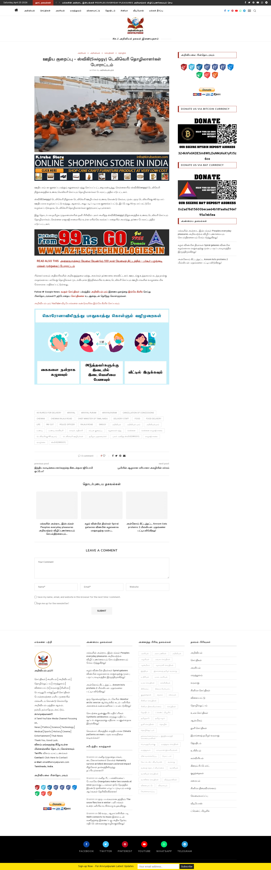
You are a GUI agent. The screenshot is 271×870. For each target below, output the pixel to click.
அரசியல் (60, 10)
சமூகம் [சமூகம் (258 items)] (160, 695)
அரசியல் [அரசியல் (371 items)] (145, 653)
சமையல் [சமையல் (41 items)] (172, 695)
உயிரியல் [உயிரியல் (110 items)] (145, 677)
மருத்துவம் (75, 10)
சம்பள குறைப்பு (95, 430)
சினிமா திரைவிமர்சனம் (203, 788)
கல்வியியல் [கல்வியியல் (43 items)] (165, 683)
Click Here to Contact (56, 757)
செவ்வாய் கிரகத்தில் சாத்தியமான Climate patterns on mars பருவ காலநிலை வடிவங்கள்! (108, 735)
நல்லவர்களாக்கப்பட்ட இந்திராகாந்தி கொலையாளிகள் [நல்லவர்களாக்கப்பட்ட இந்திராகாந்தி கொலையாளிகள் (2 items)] (157, 737)
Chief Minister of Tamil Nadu (93, 419)
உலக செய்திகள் (199, 713)
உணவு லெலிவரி (56, 430)
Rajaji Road (87, 424)
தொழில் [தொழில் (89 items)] (163, 724)
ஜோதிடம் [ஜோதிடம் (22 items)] (145, 713)
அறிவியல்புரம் (107, 70)
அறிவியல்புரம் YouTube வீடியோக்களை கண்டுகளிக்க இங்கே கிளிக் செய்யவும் (77, 303)
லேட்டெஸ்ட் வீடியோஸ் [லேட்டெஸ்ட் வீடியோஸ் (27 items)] (151, 762)
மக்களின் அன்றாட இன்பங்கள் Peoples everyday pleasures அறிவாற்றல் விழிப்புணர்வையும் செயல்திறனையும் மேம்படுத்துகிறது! (133, 2)
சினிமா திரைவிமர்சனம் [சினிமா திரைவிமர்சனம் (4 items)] (151, 706)
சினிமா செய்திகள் (200, 690)
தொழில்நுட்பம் (199, 705)
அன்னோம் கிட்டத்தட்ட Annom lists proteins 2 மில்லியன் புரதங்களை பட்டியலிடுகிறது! (147, 527)
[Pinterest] (253, 3)
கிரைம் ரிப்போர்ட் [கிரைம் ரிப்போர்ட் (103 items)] (163, 689)
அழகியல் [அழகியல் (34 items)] (145, 659)
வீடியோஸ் (138, 10)
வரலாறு (195, 683)
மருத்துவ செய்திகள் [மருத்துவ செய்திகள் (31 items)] (170, 744)
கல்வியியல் (197, 758)
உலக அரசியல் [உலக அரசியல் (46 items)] (161, 677)
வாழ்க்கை (41, 442)
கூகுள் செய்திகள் (70, 292)
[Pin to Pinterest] (120, 456)
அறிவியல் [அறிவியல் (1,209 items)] (176, 653)
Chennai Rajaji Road (61, 419)
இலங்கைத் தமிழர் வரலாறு (205, 735)
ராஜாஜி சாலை (151, 436)
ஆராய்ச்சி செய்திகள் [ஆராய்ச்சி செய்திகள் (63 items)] (165, 665)
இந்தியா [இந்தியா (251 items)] (144, 671)
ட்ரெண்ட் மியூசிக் (200, 811)
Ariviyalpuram (109, 413)
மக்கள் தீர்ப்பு (156, 10)
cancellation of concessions (138, 413)
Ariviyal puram (88, 413)
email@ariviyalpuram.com (55, 762)
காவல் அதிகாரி (76, 430)
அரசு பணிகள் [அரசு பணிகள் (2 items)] (160, 653)
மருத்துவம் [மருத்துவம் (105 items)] (146, 750)
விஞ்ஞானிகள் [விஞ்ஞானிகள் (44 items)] (170, 780)
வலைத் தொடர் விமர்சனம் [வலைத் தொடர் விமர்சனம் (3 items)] (152, 768)
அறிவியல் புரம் (133, 424)
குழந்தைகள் (197, 773)
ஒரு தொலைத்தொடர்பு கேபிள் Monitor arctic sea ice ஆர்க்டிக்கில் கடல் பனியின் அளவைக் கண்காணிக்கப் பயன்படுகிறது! (108, 703)
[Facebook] (245, 3)
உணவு (40, 430)
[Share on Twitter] (116, 456)
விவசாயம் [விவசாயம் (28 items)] (163, 786)
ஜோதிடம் (110, 10)
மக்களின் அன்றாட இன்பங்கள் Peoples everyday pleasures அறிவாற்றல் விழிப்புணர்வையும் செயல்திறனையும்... (57, 529)
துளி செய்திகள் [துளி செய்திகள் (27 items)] (147, 724)
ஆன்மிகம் (196, 720)
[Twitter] (249, 3)
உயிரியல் (196, 750)
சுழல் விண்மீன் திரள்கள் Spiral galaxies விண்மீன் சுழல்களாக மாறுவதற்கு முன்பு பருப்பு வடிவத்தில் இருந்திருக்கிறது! (204, 249)
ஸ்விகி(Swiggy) (58, 442)
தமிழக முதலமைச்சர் (98, 436)
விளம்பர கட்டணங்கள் (55, 753)
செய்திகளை (77, 296)
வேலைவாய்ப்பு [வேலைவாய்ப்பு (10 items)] (148, 792)
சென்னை (131, 430)
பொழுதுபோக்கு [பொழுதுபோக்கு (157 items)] (148, 744)
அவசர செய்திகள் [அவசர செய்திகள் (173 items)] (162, 659)
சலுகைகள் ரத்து (115, 430)
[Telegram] (266, 3)
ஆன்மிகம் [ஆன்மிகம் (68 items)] (145, 665)
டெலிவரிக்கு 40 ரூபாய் (47, 436)
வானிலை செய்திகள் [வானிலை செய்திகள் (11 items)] (149, 780)
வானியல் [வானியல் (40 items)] (174, 768)
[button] (170, 11)
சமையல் (195, 781)
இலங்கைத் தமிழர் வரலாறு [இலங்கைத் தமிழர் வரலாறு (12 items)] (165, 671)
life (38, 424)
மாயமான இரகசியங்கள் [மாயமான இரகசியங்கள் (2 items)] (166, 750)
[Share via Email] (124, 456)
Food (137, 419)
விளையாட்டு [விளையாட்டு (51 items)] (146, 786)
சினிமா (124, 10)
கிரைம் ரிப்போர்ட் (200, 766)
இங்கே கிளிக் (135, 292)
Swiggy (102, 424)
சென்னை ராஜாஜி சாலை (151, 430)
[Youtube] (258, 3)
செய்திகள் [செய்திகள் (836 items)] (171, 706)
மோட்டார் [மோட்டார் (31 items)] (167, 756)
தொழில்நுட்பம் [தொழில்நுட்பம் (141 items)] (147, 730)
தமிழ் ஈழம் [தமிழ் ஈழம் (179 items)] (160, 718)
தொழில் (122, 53)
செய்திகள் (45, 10)
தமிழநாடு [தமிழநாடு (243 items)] (145, 718)
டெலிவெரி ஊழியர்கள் (73, 436)
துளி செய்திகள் (199, 728)
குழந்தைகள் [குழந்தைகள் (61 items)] (146, 695)
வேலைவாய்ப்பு (199, 796)
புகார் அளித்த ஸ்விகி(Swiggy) (126, 436)
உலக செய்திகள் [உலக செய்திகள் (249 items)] (148, 683)
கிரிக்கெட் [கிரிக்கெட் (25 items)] (145, 689)
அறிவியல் (29, 10)
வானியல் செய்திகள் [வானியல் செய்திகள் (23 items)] (149, 774)
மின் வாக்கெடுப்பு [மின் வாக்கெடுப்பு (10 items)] (149, 756)
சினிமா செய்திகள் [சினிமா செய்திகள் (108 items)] (148, 701)
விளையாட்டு (93, 10)
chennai (41, 419)
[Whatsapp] (262, 3)
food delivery (153, 419)
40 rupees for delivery (49, 413)
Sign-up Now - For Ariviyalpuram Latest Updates (106, 866)
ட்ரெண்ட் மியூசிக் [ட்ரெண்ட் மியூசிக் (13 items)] (163, 713)
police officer (67, 424)
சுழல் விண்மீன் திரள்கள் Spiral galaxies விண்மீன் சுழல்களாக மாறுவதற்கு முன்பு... (102, 527)
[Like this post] (106, 456)
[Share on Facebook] (113, 456)
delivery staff (121, 419)
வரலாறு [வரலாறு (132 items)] (171, 762)
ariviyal (71, 413)
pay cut (50, 424)
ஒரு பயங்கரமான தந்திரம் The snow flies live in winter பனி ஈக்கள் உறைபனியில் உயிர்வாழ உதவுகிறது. (108, 803)
